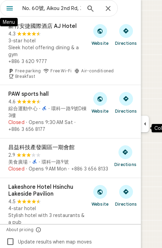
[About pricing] (38, 229)
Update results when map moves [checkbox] (49, 242)
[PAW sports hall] (70, 111)
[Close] (108, 9)
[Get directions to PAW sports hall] (126, 102)
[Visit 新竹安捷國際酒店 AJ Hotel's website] (100, 34)
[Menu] (9, 9)
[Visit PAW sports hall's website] (100, 102)
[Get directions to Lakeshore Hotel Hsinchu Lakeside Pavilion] (126, 195)
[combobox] (51, 8)
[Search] (90, 9)
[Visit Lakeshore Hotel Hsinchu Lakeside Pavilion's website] (100, 195)
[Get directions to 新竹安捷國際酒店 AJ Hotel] (126, 34)
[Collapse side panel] (145, 124)
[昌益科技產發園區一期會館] (70, 158)
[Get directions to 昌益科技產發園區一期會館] (125, 155)
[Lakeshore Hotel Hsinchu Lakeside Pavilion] (70, 212)
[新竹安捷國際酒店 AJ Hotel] (70, 51)
